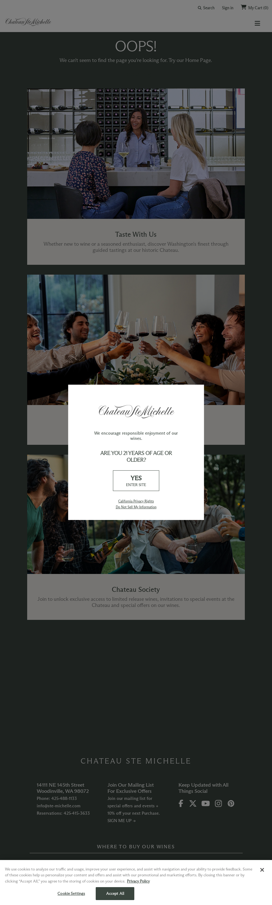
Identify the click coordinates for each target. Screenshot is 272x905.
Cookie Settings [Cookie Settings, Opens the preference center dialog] (71, 893)
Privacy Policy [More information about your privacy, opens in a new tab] (138, 880)
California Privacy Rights (136, 501)
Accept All (115, 893)
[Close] (262, 870)
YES (136, 481)
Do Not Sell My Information (136, 507)
